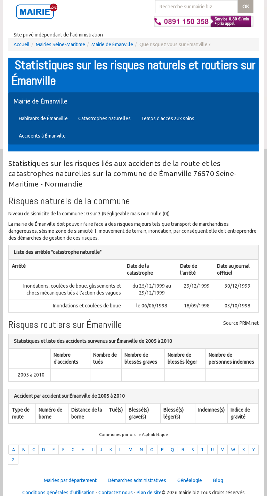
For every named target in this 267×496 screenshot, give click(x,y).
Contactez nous (115, 492)
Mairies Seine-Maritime (60, 44)
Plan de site (149, 492)
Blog (218, 480)
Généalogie (189, 480)
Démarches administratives (137, 480)
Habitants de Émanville (43, 118)
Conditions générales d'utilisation (58, 492)
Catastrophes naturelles (104, 118)
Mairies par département (70, 480)
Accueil (22, 44)
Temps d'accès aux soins (167, 118)
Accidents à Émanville (42, 136)
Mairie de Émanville (112, 44)
